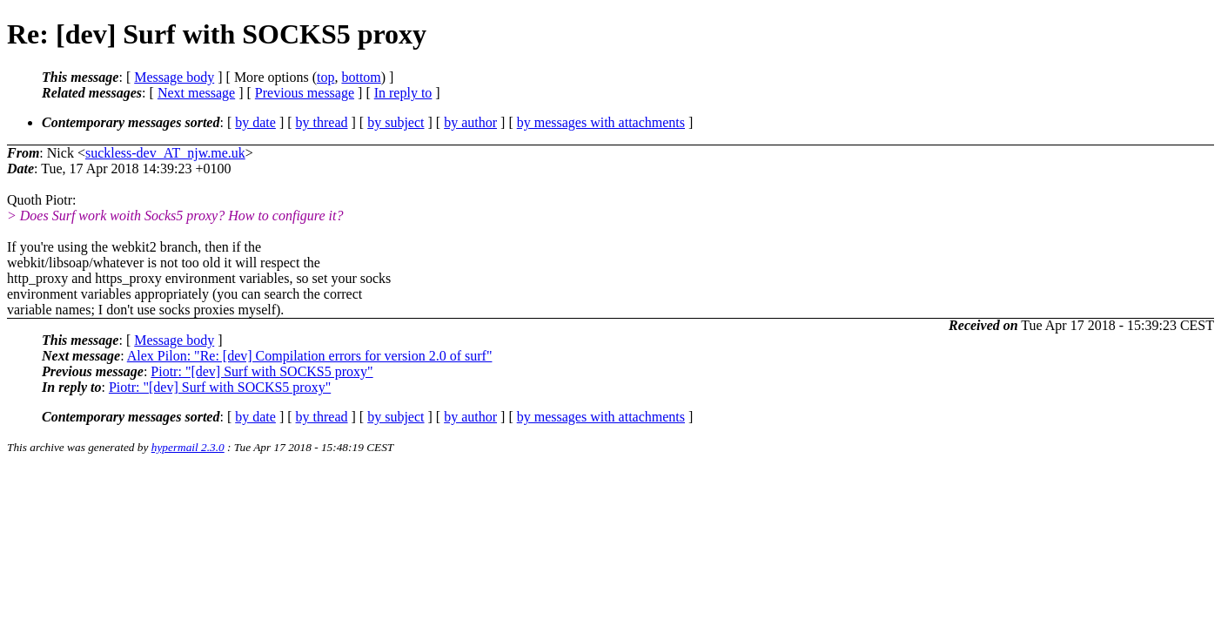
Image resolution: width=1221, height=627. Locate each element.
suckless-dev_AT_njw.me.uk (165, 152)
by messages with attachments (601, 122)
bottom (360, 77)
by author (470, 122)
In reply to (403, 92)
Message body (174, 77)
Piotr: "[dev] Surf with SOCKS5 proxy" (261, 371)
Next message (196, 92)
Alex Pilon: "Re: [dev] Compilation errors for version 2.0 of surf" (310, 355)
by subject (395, 122)
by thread (322, 122)
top (325, 77)
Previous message (304, 92)
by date (255, 122)
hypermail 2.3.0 (188, 447)
